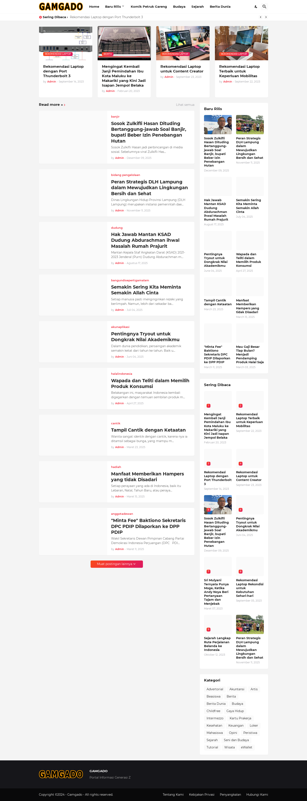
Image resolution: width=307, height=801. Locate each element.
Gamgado (75, 795)
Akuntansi (236, 689)
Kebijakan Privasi (201, 795)
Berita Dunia (220, 6)
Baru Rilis (113, 6)
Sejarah (197, 6)
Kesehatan (214, 725)
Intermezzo (215, 718)
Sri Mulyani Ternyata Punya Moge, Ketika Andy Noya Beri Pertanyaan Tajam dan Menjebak (216, 591)
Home (94, 6)
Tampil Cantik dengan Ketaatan (148, 430)
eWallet (246, 747)
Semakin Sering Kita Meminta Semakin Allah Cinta (146, 289)
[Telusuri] (264, 6)
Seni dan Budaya (236, 740)
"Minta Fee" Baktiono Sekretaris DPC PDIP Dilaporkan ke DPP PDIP (148, 526)
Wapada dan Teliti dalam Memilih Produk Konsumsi (150, 383)
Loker (254, 725)
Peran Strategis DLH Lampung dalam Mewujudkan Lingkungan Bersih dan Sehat (149, 187)
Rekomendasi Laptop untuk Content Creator (181, 68)
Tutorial (212, 747)
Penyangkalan (230, 795)
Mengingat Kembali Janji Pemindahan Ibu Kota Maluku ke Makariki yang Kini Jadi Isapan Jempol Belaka (124, 75)
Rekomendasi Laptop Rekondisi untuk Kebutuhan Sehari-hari (249, 588)
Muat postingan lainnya (114, 564)
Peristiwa (250, 733)
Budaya (179, 6)
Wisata (229, 747)
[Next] (266, 17)
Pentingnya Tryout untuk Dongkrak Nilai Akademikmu (145, 336)
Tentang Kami (173, 795)
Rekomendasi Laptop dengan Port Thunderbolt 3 (106, 17)
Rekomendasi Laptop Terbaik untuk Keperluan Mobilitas (239, 71)
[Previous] (261, 17)
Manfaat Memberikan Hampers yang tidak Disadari (147, 476)
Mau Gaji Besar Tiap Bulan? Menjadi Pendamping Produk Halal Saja (250, 354)
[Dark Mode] (256, 6)
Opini (233, 733)
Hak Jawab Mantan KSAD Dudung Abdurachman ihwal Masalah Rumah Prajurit (145, 240)
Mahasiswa (215, 733)
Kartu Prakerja (240, 718)
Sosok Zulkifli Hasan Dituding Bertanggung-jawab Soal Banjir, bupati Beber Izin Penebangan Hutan (148, 132)
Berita (231, 696)
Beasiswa (213, 696)
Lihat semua (185, 104)
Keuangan (236, 725)
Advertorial (215, 689)
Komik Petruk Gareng (149, 6)
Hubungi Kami (257, 795)
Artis (254, 689)
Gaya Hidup (235, 711)
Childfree (213, 711)
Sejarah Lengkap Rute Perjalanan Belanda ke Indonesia (217, 644)
